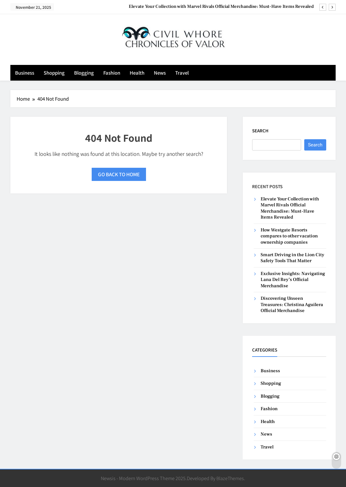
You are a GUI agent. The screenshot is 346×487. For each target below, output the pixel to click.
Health (137, 72)
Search (260, 131)
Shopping (54, 72)
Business (24, 72)
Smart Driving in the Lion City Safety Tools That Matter (292, 258)
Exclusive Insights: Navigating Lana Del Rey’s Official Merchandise (293, 280)
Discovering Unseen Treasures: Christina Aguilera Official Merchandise (292, 304)
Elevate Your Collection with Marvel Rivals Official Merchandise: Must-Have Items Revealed (221, 6)
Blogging (84, 72)
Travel (182, 72)
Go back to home (119, 174)
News (160, 72)
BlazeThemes (230, 478)
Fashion (111, 72)
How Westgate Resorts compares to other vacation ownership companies (289, 236)
